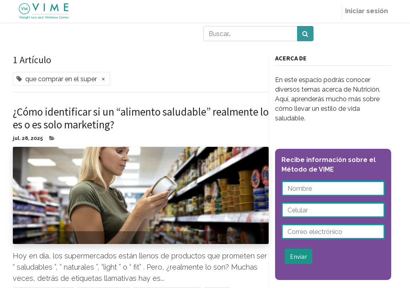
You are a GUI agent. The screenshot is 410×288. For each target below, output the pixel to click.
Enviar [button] (298, 256)
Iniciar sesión (366, 11)
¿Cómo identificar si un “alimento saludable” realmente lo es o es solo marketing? (141, 118)
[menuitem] (332, 11)
